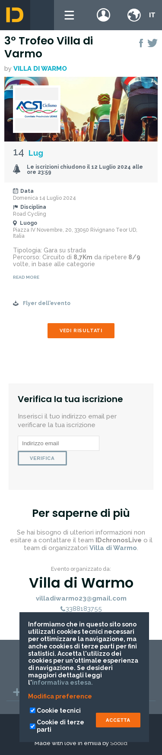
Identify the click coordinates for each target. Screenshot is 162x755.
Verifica (42, 458)
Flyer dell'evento (46, 303)
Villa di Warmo (40, 68)
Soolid (118, 743)
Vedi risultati (81, 330)
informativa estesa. (62, 682)
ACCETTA (118, 720)
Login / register (103, 15)
